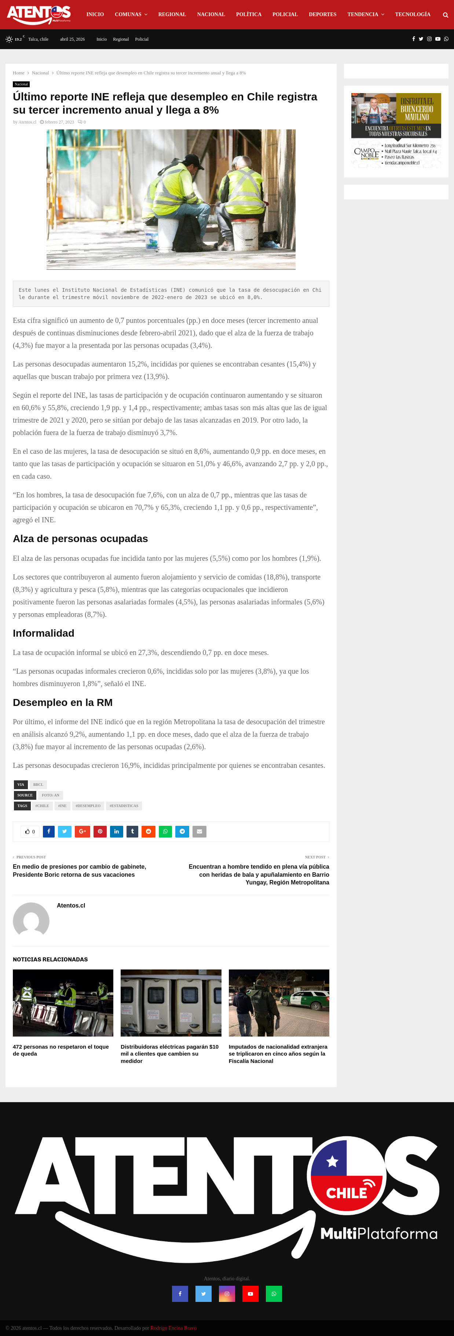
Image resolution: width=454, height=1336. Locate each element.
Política (248, 14)
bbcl (38, 785)
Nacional (211, 14)
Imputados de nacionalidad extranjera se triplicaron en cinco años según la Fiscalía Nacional (278, 1054)
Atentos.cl (27, 122)
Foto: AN (50, 795)
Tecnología (413, 14)
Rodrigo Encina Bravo (173, 1328)
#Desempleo (88, 806)
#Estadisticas (124, 806)
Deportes (323, 14)
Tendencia (363, 14)
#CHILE (42, 806)
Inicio (95, 14)
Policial (285, 14)
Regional (172, 14)
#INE (62, 806)
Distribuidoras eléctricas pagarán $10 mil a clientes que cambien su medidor (170, 1054)
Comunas (128, 14)
